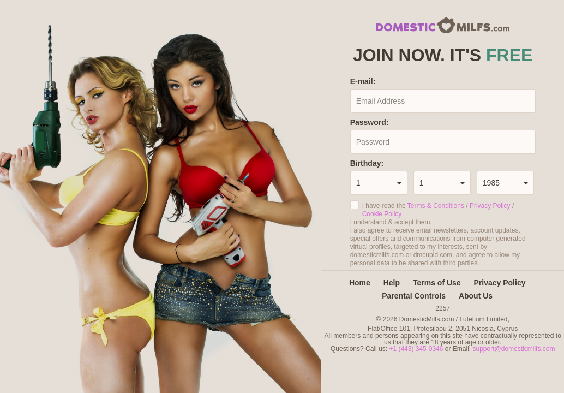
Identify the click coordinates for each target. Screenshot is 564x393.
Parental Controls (414, 295)
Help (391, 282)
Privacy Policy (490, 206)
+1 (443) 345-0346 (417, 349)
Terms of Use (437, 282)
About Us (476, 295)
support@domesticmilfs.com (514, 349)
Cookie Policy (382, 214)
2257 (442, 308)
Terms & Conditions (435, 206)
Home (359, 282)
